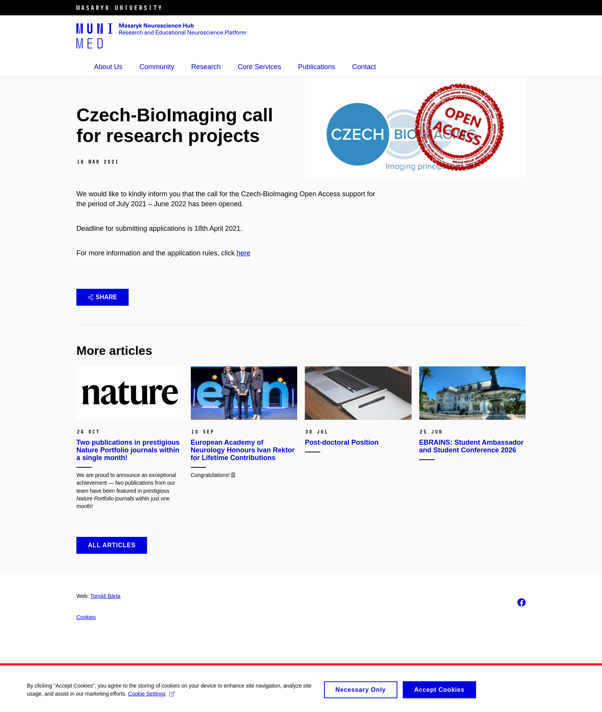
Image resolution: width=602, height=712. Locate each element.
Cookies (86, 617)
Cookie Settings (151, 696)
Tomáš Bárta (105, 596)
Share (102, 297)
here (243, 253)
